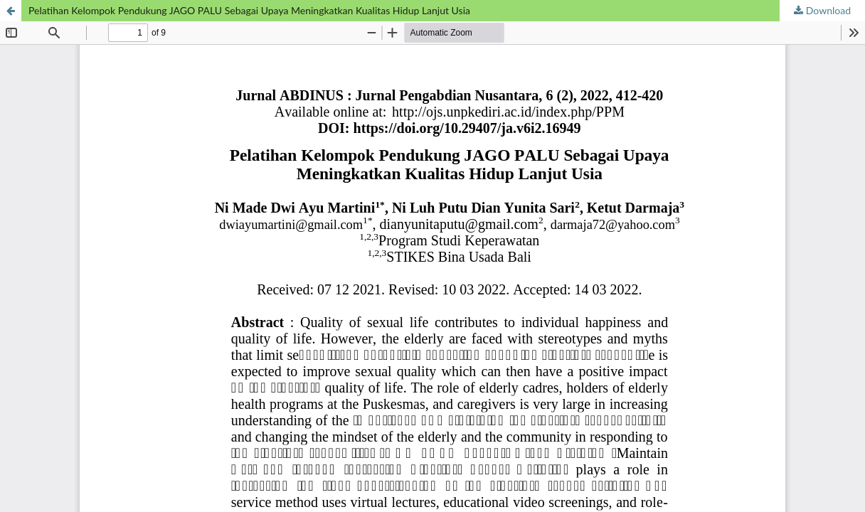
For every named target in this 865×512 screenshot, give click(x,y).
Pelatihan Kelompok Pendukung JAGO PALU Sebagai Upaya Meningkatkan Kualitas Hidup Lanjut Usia (249, 10)
